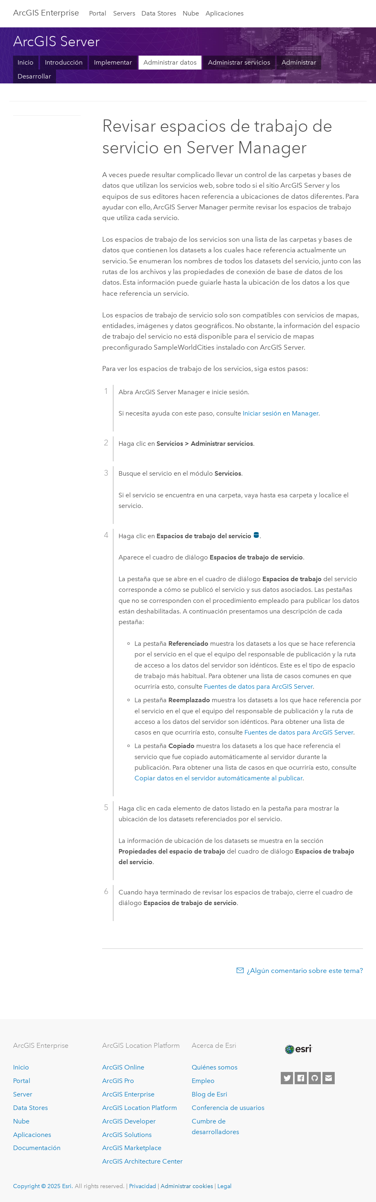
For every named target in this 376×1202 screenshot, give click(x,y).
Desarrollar (34, 76)
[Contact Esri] (328, 1078)
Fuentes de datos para (258, 686)
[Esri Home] (298, 1049)
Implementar (113, 62)
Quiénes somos (214, 1067)
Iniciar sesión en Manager (280, 413)
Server (22, 1094)
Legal (224, 1186)
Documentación (36, 1148)
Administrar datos (170, 62)
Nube (191, 13)
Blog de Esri (209, 1094)
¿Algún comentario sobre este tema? (305, 970)
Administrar (299, 62)
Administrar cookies (187, 1186)
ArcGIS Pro (118, 1081)
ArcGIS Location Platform (139, 1108)
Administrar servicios (239, 62)
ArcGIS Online (123, 1067)
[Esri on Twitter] (287, 1078)
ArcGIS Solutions (127, 1135)
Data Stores (158, 13)
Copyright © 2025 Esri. (43, 1186)
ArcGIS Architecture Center (142, 1161)
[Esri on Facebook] (301, 1078)
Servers (124, 13)
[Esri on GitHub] (315, 1078)
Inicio (26, 62)
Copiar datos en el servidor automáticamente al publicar (218, 778)
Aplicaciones (225, 13)
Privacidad (142, 1186)
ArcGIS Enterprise (46, 13)
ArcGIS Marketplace (131, 1148)
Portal (97, 13)
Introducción (64, 62)
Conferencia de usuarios (228, 1108)
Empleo (203, 1081)
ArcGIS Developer (129, 1121)
